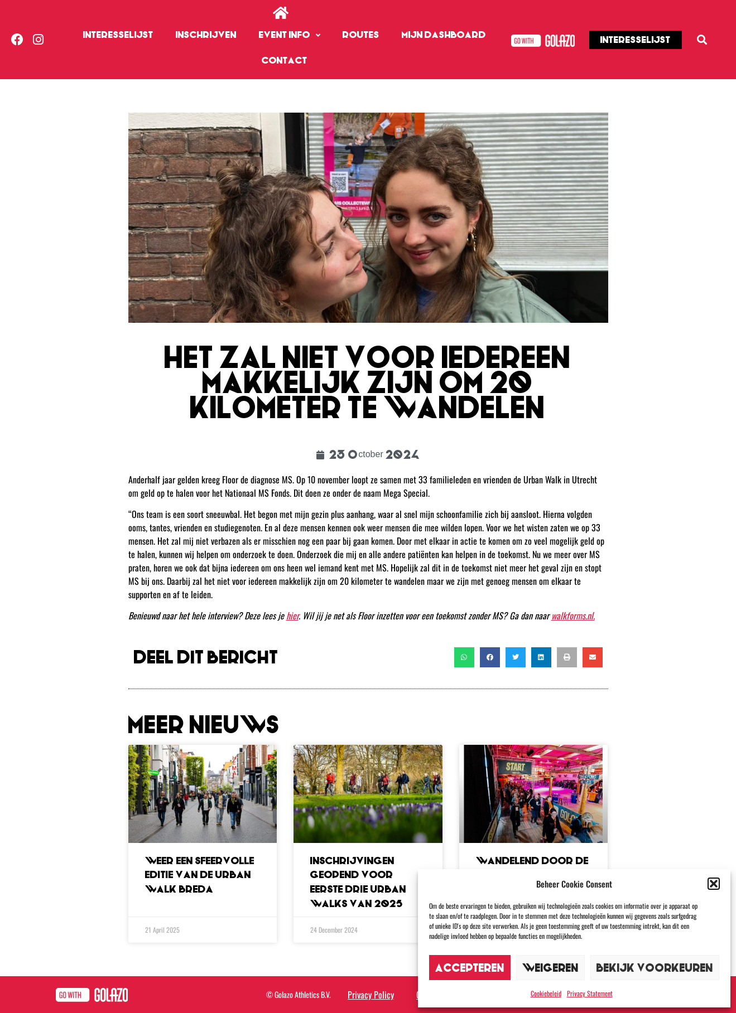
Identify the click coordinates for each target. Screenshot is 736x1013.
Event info (289, 35)
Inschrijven (206, 34)
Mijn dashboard (444, 34)
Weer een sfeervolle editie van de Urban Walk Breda (199, 875)
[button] (713, 883)
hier (292, 615)
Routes (361, 34)
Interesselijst (118, 34)
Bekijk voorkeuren (655, 967)
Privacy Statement (590, 993)
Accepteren (469, 967)
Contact (284, 60)
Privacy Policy (371, 994)
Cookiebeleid (546, 993)
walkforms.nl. (573, 615)
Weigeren (550, 967)
